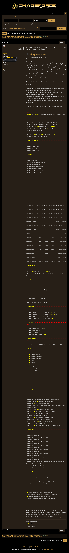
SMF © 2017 (33, 547)
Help (9, 34)
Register (32, 34)
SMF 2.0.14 (26, 547)
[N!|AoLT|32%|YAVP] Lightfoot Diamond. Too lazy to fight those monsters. (37, 54)
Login (26, 34)
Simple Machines (41, 547)
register (15, 16)
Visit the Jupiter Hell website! (16, 28)
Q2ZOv (5, 53)
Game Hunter (42, 36)
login (9, 16)
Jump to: (43, 540)
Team (21, 34)
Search (15, 34)
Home (4, 34)
